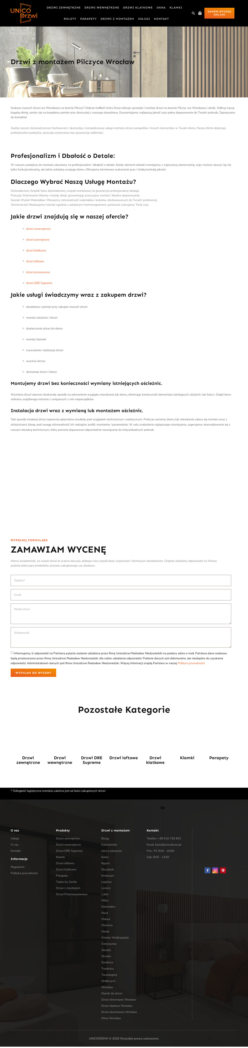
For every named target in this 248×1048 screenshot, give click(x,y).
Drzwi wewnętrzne (101, 7)
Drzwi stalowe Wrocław (117, 1007)
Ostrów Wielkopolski (115, 939)
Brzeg (105, 840)
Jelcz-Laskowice (111, 852)
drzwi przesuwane (38, 272)
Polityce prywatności (191, 663)
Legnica (106, 883)
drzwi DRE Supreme (39, 283)
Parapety (88, 19)
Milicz (104, 902)
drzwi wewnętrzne (38, 229)
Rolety (70, 19)
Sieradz (106, 951)
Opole (105, 933)
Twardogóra (109, 976)
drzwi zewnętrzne (37, 240)
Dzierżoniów (109, 846)
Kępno (105, 865)
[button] (193, 13)
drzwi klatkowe (36, 250)
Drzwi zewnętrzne (64, 7)
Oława (105, 920)
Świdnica (107, 964)
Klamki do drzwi (111, 995)
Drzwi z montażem (117, 19)
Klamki (176, 7)
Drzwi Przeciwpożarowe (71, 896)
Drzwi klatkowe (138, 7)
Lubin (104, 896)
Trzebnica (107, 970)
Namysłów (108, 908)
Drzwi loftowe (123, 759)
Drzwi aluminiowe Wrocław (119, 1013)
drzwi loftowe (35, 261)
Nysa (104, 914)
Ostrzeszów (109, 945)
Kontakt (161, 19)
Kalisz (105, 858)
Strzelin (106, 957)
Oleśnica (107, 926)
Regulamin (18, 868)
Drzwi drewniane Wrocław (118, 1001)
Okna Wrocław (111, 1019)
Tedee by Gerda (66, 883)
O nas (14, 846)
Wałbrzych (108, 982)
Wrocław (107, 988)
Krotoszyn (107, 877)
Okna (161, 7)
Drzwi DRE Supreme (91, 761)
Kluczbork (107, 871)
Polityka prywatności (24, 874)
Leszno (105, 889)
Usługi (144, 19)
